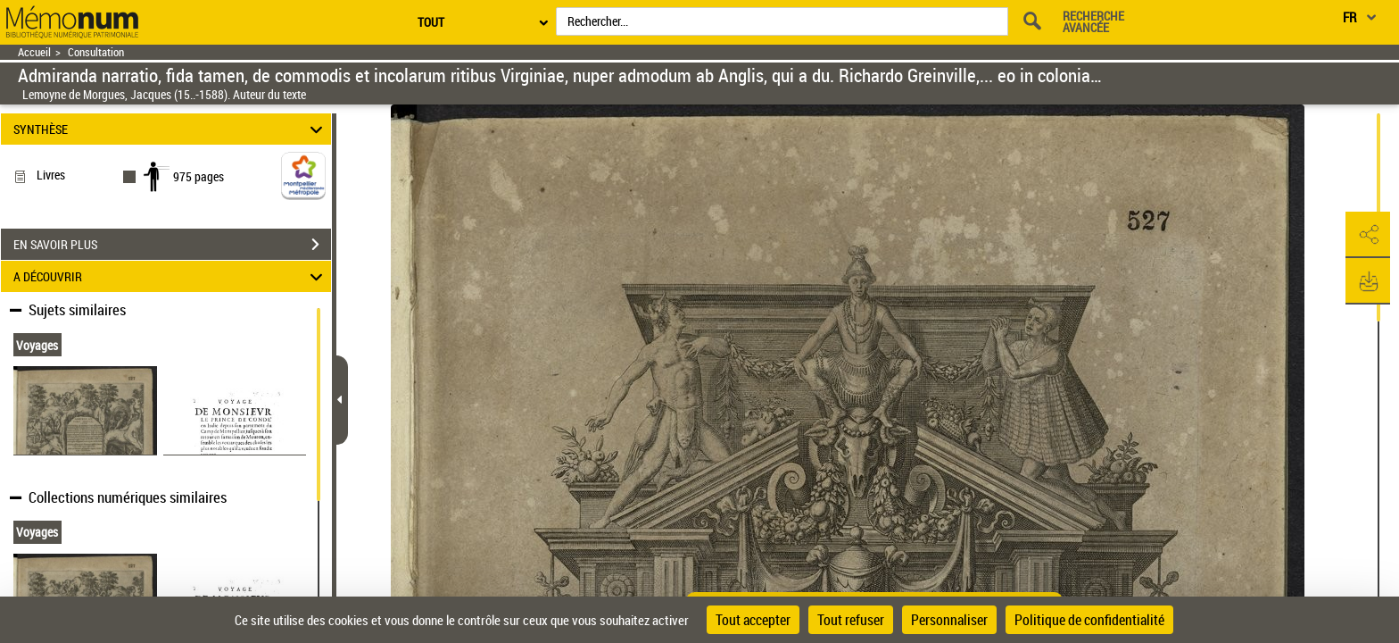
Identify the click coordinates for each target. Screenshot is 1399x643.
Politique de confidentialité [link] (1089, 620)
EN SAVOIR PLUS (172, 244)
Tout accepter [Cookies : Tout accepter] (753, 620)
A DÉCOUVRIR (170, 276)
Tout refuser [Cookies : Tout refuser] (850, 620)
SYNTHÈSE (170, 129)
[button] (1367, 235)
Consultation (96, 52)
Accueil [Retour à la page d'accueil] (34, 52)
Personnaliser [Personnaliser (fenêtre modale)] (949, 620)
